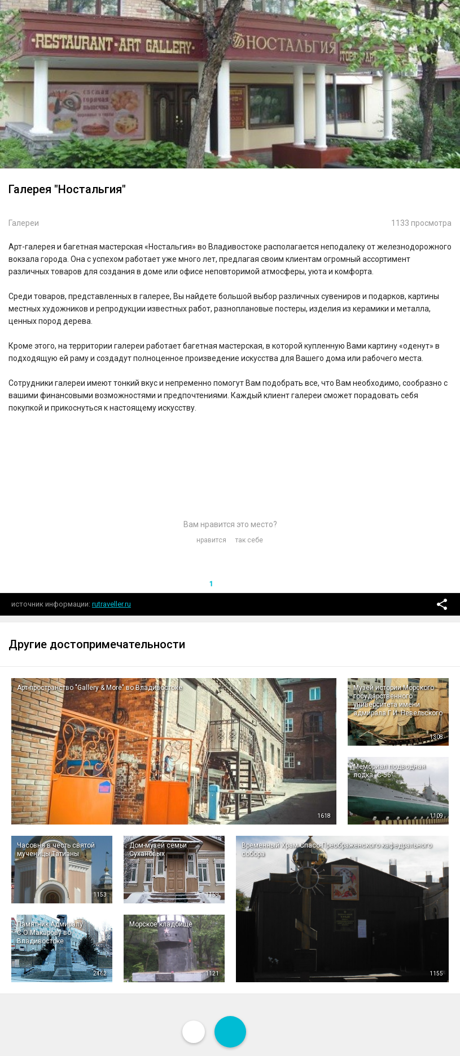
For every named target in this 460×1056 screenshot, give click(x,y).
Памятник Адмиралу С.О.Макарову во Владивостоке (50, 932)
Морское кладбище (160, 924)
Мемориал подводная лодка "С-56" (389, 771)
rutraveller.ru (111, 604)
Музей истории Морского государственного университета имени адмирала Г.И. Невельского (398, 700)
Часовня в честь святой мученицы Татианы (56, 849)
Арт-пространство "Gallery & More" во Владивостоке (99, 688)
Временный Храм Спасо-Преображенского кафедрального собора (337, 849)
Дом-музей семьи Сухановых (158, 849)
